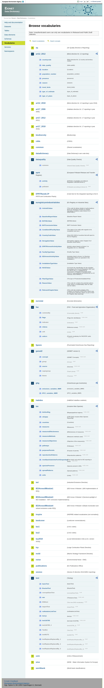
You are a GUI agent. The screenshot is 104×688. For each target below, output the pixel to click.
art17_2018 (40, 126)
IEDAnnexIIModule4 (44, 506)
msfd (38, 554)
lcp (37, 547)
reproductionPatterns (49, 455)
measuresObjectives (49, 441)
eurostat (39, 301)
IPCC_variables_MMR (49, 393)
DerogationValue (48, 241)
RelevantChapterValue (50, 290)
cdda (38, 141)
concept (45, 357)
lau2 (37, 533)
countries (45, 422)
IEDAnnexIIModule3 (44, 497)
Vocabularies (9, 43)
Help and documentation (13, 22)
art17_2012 (40, 118)
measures (45, 427)
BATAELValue (47, 221)
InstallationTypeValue (49, 263)
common (40, 147)
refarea (44, 327)
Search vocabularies (38, 41)
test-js (44, 616)
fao (37, 307)
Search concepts (55, 41)
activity (44, 181)
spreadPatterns (47, 470)
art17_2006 (40, 109)
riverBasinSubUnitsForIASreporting (54, 460)
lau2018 (39, 539)
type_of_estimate (48, 91)
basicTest (45, 584)
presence (45, 78)
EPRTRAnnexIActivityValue (52, 246)
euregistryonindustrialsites (48, 202)
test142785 (46, 620)
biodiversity (41, 135)
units (44, 475)
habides (39, 400)
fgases (39, 345)
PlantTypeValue (47, 279)
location (45, 69)
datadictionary (42, 153)
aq (37, 48)
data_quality (46, 65)
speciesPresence (48, 465)
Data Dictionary (21, 18)
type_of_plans (47, 96)
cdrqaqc (45, 417)
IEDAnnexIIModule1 (44, 489)
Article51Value (47, 208)
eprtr (38, 173)
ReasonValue (47, 283)
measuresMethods (48, 436)
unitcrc (44, 336)
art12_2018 (40, 103)
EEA (13, 1)
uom (38, 656)
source (44, 366)
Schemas (7, 39)
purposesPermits (48, 450)
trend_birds (46, 87)
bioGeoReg (46, 412)
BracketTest (46, 588)
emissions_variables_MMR (51, 389)
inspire (39, 514)
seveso (39, 572)
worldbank (40, 668)
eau (43, 597)
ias (37, 406)
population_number (49, 74)
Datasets (7, 26)
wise (38, 662)
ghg (37, 383)
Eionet (14, 18)
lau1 (37, 527)
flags (44, 317)
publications (41, 566)
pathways (45, 445)
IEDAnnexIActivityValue (50, 256)
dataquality (41, 159)
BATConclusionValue (49, 225)
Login (81, 1)
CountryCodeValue (49, 235)
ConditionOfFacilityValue (51, 230)
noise (38, 560)
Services (7, 47)
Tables (6, 31)
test (37, 578)
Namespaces (9, 51)
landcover (40, 520)
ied (37, 482)
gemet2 (39, 351)
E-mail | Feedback (11, 681)
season (44, 83)
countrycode (46, 60)
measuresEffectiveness (50, 431)
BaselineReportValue (49, 216)
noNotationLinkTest (49, 611)
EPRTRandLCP (42, 194)
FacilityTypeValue (48, 252)
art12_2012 (40, 54)
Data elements (9, 35)
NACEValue (46, 268)
